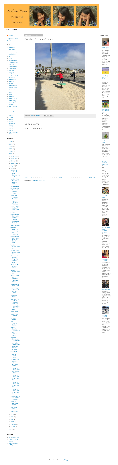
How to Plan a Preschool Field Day (14, 197)
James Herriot (13, 88)
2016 (11, 151)
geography (12, 77)
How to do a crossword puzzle (14, 403)
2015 (11, 154)
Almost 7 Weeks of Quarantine (105, 162)
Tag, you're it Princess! (14, 314)
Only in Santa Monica (13, 103)
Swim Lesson (14, 311)
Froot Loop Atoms (105, 141)
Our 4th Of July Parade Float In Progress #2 (15, 384)
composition (12, 68)
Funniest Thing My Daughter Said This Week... (15, 181)
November (14, 158)
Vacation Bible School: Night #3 (15, 246)
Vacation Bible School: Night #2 (15, 252)
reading (11, 119)
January (13, 426)
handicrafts (12, 81)
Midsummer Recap (14, 295)
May (12, 416)
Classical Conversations (13, 65)
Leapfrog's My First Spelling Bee (106, 110)
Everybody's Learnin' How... (14, 355)
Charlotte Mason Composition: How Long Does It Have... (15, 239)
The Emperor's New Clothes (15, 284)
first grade (12, 73)
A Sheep (13, 212)
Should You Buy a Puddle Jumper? (15, 266)
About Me (14, 29)
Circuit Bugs (105, 47)
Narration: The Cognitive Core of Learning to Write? (15, 362)
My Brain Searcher (14, 318)
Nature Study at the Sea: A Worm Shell (15, 208)
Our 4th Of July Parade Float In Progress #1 (15, 391)
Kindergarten (12, 90)
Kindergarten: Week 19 (105, 260)
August (13, 166)
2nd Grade (12, 47)
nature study (12, 100)
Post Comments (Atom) (38, 180)
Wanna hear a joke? (14, 407)
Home (7, 29)
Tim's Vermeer (106, 289)
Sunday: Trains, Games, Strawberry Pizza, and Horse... (15, 278)
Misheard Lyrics (15, 186)
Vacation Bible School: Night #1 (15, 271)
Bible (10, 58)
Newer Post (28, 177)
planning (11, 111)
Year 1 (11, 128)
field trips (11, 70)
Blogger (66, 460)
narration (11, 96)
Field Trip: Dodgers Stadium (14, 323)
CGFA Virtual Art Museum (13, 440)
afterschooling (13, 52)
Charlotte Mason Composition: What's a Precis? (15, 191)
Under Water (14, 411)
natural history (13, 98)
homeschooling (13, 85)
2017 (11, 149)
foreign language (13, 75)
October (13, 161)
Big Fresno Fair (13, 60)
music (10, 94)
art (9, 56)
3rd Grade (12, 49)
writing (11, 126)
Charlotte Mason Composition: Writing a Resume (15, 217)
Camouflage (14, 351)
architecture (12, 54)
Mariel (11, 35)
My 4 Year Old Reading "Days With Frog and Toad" (14, 259)
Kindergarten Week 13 (105, 315)
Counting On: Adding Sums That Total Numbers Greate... (15, 346)
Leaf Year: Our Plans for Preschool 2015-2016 (15, 301)
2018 (11, 146)
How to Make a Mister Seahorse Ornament (106, 230)
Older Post (92, 177)
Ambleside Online (14, 437)
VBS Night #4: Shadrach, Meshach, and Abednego (14, 231)
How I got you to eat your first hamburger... (15, 397)
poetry (10, 113)
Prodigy (11, 117)
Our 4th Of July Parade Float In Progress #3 (15, 377)
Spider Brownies (15, 225)
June (12, 414)
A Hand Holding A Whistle (15, 222)
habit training (12, 79)
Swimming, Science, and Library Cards (15, 339)
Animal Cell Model (105, 196)
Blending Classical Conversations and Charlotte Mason (15, 331)
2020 (11, 141)
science (11, 121)
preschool (11, 115)
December (14, 156)
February (13, 424)
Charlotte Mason (13, 62)
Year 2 (11, 130)
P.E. (10, 108)
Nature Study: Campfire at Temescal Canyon (15, 290)
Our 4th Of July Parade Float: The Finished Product (15, 370)
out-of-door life (13, 106)
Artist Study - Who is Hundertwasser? (106, 78)
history (11, 83)
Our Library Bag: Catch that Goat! (15, 307)
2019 (11, 144)
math (10, 92)
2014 (11, 429)
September (14, 163)
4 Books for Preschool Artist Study (15, 202)
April (12, 419)
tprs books (12, 123)
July (12, 168)
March (13, 421)
